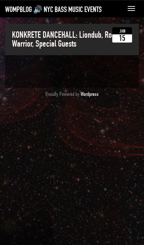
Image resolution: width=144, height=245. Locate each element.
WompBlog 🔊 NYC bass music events (53, 9)
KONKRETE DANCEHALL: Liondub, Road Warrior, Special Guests (65, 39)
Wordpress (90, 94)
